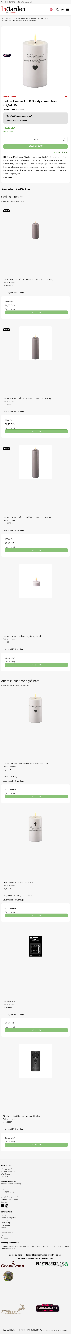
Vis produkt (36, 312)
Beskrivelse (7, 189)
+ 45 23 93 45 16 (8, 2)
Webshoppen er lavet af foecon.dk (54, 1330)
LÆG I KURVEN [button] (36, 146)
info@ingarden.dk (24, 2)
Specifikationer (22, 189)
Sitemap (4, 1202)
